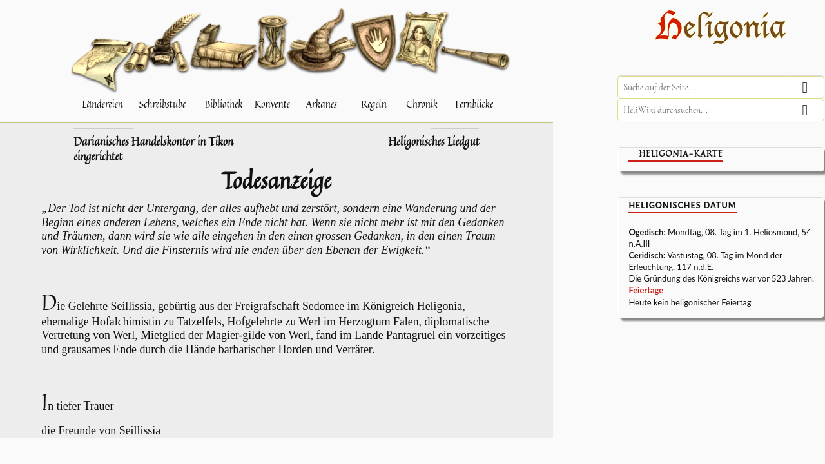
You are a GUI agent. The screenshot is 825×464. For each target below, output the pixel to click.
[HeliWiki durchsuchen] (720, 110)
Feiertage (645, 290)
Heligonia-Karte (681, 154)
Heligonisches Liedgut (433, 141)
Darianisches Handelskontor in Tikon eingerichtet (153, 149)
